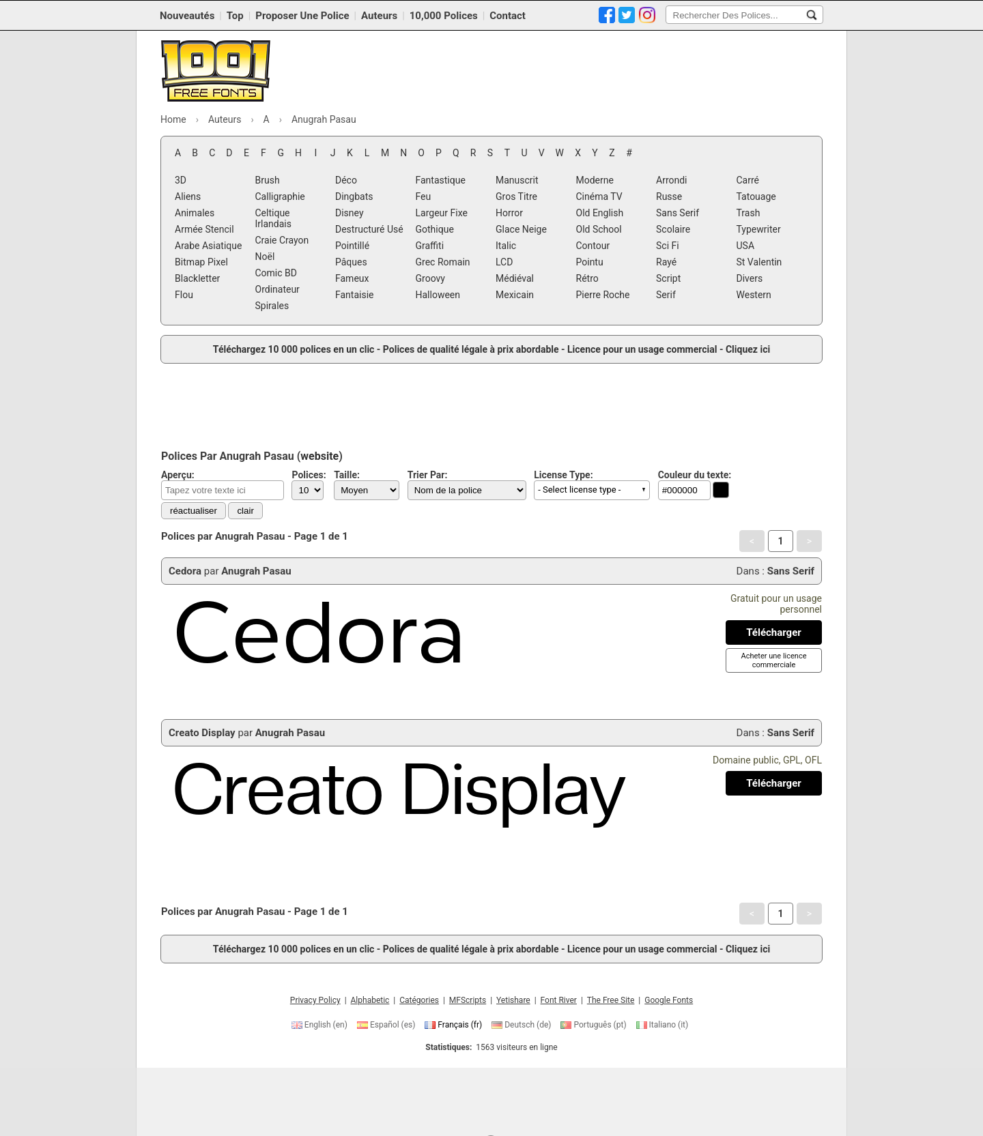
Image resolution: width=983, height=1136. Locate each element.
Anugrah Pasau (256, 571)
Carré (748, 180)
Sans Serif (677, 212)
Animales (194, 212)
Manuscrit (517, 180)
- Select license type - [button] (579, 489)
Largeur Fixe (442, 212)
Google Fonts (668, 1000)
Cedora (185, 571)
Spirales (272, 305)
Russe (669, 196)
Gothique (435, 229)
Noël (265, 256)
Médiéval (515, 278)
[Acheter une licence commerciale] (773, 660)
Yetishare (513, 1000)
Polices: (308, 474)
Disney (349, 212)
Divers (750, 278)
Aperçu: (178, 474)
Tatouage (756, 196)
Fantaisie (354, 294)
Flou (184, 294)
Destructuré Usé (369, 229)
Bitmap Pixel (201, 262)
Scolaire (673, 229)
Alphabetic (370, 1000)
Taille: (347, 474)
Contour (593, 245)
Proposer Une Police (302, 16)
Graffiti (430, 245)
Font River (559, 1000)
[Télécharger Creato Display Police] (773, 783)
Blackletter (197, 278)
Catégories (419, 1000)
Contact (507, 16)
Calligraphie (280, 196)
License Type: (563, 474)
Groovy (430, 278)
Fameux (352, 278)
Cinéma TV (599, 196)
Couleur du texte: (694, 474)
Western (754, 294)
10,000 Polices (444, 16)
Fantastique (441, 180)
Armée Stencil (204, 229)
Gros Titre (516, 196)
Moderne (595, 180)
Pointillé (352, 245)
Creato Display (202, 733)
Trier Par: (428, 474)
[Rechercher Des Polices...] (812, 15)
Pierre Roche (603, 294)
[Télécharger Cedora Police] (773, 632)
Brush (267, 180)
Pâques (351, 262)
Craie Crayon (282, 240)
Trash (748, 212)
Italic (506, 245)
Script (668, 278)
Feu (423, 196)
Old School (599, 229)
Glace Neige (521, 229)
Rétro (587, 278)
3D (180, 180)
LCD (504, 262)
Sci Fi (667, 245)
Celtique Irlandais (273, 218)
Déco (346, 180)
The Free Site (611, 1000)
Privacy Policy (315, 1000)
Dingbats (354, 196)
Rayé (666, 262)
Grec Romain (443, 262)
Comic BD (276, 272)
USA (746, 245)
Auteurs (379, 16)
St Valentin (759, 262)
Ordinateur (277, 289)
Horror (509, 212)
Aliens (188, 196)
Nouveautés (187, 16)
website (319, 456)
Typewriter (759, 229)
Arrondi (671, 180)
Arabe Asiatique (208, 245)
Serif (666, 294)
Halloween (438, 294)
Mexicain (515, 294)
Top (235, 16)
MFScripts (467, 1000)
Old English (600, 212)
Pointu (589, 262)
